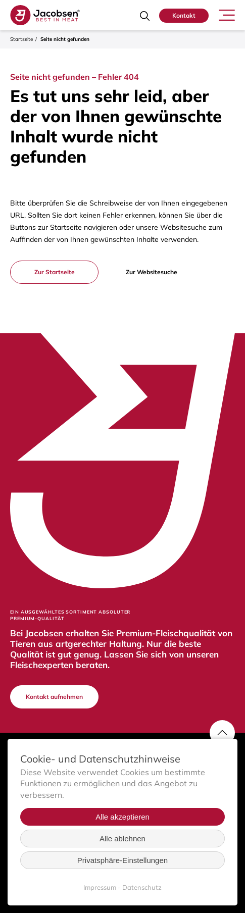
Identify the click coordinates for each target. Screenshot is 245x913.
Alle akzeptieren (122, 817)
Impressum (99, 887)
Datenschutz (142, 887)
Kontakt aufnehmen (54, 696)
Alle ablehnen (122, 838)
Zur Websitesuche (151, 272)
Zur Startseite (54, 272)
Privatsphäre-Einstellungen (122, 860)
